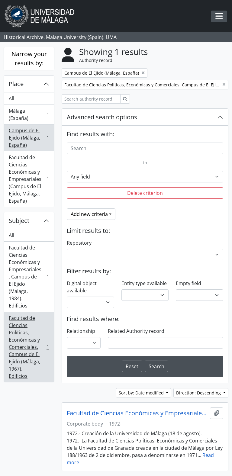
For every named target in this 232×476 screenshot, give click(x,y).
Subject (19, 221)
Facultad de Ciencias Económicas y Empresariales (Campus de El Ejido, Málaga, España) (28, 179)
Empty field (188, 283)
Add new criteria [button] (89, 214)
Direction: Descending (199, 393)
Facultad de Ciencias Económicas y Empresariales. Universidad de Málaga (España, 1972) (137, 413)
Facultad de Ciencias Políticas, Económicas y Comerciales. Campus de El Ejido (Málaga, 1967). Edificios (28, 347)
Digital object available (82, 287)
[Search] (145, 148)
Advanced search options (102, 117)
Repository (79, 243)
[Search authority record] (91, 99)
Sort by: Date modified (142, 393)
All (11, 98)
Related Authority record (136, 331)
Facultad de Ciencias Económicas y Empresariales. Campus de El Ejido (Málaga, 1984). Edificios (28, 276)
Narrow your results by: (29, 58)
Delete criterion (145, 193)
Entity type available (144, 283)
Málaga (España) (28, 114)
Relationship (81, 331)
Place (16, 84)
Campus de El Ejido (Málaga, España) (28, 137)
